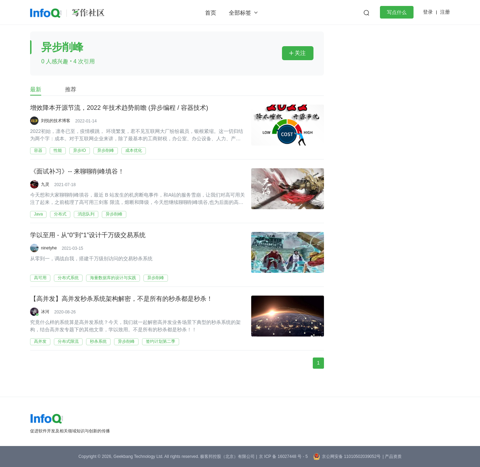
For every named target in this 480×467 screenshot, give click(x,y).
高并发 (40, 341)
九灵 (45, 184)
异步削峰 (105, 150)
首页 (210, 13)
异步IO (79, 150)
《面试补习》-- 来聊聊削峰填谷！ (77, 171)
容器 (38, 150)
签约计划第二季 (160, 341)
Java (38, 214)
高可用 (40, 277)
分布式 (60, 214)
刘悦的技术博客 (55, 120)
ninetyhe (49, 248)
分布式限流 (68, 341)
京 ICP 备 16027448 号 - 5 (283, 456)
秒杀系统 (98, 341)
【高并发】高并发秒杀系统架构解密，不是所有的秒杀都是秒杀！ (121, 299)
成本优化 (133, 150)
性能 (58, 150)
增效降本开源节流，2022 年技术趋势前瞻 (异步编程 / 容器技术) (119, 108)
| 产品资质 (391, 456)
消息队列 (86, 214)
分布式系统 (68, 277)
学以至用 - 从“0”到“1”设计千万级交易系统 (88, 235)
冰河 (45, 311)
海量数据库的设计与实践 (113, 277)
